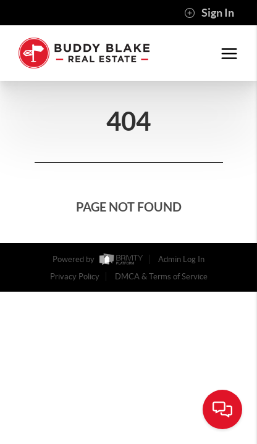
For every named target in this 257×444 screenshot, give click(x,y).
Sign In (209, 13)
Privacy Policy (74, 276)
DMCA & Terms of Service (161, 276)
